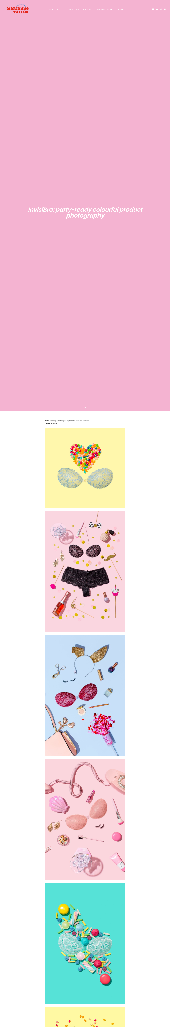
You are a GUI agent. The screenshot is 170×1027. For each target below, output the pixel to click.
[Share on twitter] (75, 942)
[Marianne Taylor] (15, 9)
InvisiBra (54, 56)
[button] (153, 9)
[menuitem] (48, 9)
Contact (120, 9)
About (48, 9)
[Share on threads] (78, 942)
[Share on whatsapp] (88, 942)
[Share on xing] (94, 942)
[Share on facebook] (72, 942)
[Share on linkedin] (85, 942)
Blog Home (85, 964)
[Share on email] (97, 942)
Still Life (58, 9)
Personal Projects (104, 9)
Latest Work (86, 9)
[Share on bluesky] (91, 942)
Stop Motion (71, 9)
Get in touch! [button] (85, 1003)
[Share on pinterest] (82, 942)
